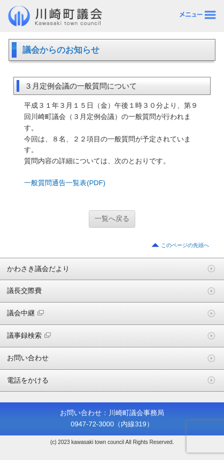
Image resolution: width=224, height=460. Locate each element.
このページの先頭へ (185, 245)
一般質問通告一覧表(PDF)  (68, 183)
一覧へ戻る (112, 219)
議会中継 (25, 313)
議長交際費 (24, 291)
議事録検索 (29, 335)
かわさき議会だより (38, 269)
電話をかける (28, 380)
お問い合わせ (28, 358)
